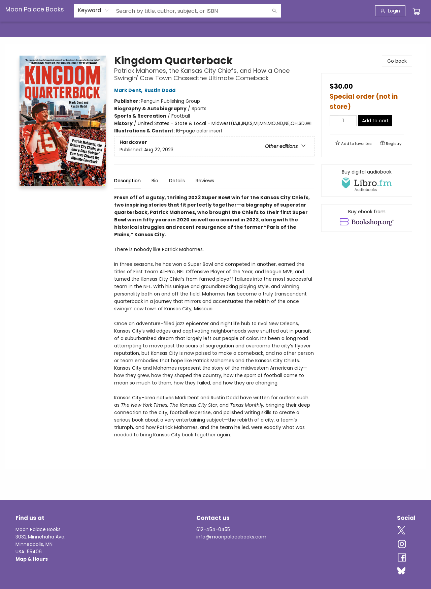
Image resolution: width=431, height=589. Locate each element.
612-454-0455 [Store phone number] (213, 529)
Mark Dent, (129, 90)
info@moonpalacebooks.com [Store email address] (231, 536)
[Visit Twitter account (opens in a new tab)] (401, 531)
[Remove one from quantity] (334, 120)
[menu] (215, 29)
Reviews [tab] (205, 180)
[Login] (390, 10)
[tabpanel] (214, 324)
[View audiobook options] (366, 180)
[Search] (274, 11)
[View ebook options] (366, 218)
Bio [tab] (155, 180)
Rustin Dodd (160, 90)
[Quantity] (343, 120)
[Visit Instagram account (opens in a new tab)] (402, 544)
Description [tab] (127, 180)
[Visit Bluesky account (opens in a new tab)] (401, 571)
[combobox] (93, 10)
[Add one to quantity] (352, 120)
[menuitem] (19, 29)
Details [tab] (177, 180)
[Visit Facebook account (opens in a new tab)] (402, 558)
